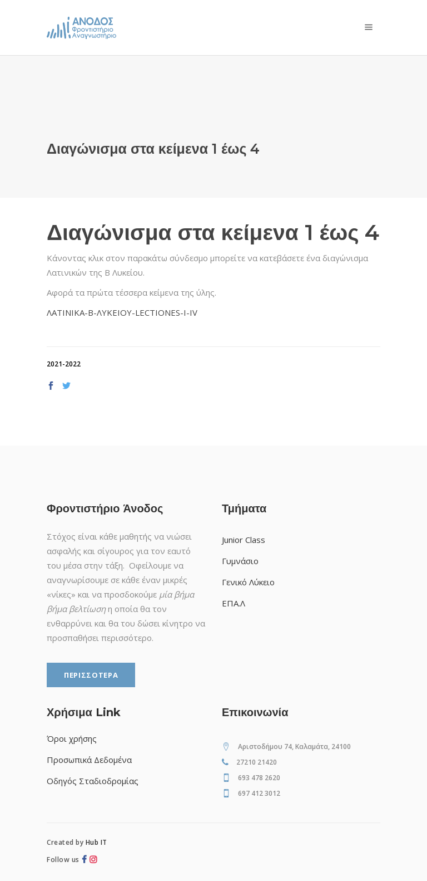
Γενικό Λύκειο (248, 582)
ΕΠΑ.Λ (233, 603)
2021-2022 (64, 364)
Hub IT (96, 842)
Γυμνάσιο (240, 560)
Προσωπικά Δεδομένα (89, 759)
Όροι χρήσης (72, 738)
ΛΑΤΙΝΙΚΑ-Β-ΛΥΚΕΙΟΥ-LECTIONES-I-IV (122, 312)
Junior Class (243, 539)
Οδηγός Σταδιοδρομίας (92, 780)
